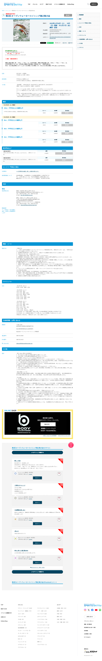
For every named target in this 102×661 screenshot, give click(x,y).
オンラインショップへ (64, 435)
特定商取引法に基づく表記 (90, 628)
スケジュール (82, 35)
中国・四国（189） (61, 620)
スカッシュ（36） (22, 626)
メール (64, 43)
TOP (29, 4)
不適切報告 (30, 474)
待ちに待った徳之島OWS (22, 551)
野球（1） (39, 643)
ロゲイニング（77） (42, 617)
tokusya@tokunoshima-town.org (29, 205)
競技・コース (82, 31)
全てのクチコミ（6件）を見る (37, 568)
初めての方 (49, 4)
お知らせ (3, 618)
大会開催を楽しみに (20, 510)
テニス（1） (40, 640)
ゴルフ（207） (21, 615)
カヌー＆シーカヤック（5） (43, 634)
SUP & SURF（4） (22, 637)
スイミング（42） (22, 623)
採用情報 (86, 631)
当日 (80, 27)
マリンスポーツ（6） (42, 631)
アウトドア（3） (41, 637)
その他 (80, 43)
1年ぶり (17, 532)
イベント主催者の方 (59, 4)
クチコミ (81, 47)
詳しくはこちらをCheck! (50, 435)
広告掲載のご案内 (88, 635)
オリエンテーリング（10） (43, 629)
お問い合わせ (90, 617)
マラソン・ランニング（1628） (25, 609)
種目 (80, 19)
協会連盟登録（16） (22, 629)
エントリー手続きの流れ (85, 23)
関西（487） (60, 617)
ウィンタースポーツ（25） (43, 626)
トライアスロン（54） (42, 620)
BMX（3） (20, 640)
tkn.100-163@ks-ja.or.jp (27, 195)
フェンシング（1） (22, 643)
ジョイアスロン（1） (42, 645)
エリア (41, 4)
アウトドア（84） (22, 617)
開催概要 (81, 14)
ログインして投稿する (37, 452)
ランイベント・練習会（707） (25, 612)
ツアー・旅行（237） (42, 612)
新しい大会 (18, 461)
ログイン (94, 4)
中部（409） (60, 615)
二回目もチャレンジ (20, 485)
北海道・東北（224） (62, 609)
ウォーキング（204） (42, 615)
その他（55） (21, 620)
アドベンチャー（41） (42, 623)
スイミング (8, 10)
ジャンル (35, 4)
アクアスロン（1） (22, 648)
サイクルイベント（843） (43, 609)
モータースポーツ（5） (23, 634)
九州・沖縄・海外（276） (63, 623)
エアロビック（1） (22, 645)
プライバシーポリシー (89, 622)
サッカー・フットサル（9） (24, 631)
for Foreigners (87, 638)
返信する (37, 478)
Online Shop (70, 4)
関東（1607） (60, 612)
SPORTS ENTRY (13, 4)
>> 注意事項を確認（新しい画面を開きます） (27, 171)
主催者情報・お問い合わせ (86, 39)
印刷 (70, 43)
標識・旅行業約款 (88, 625)
